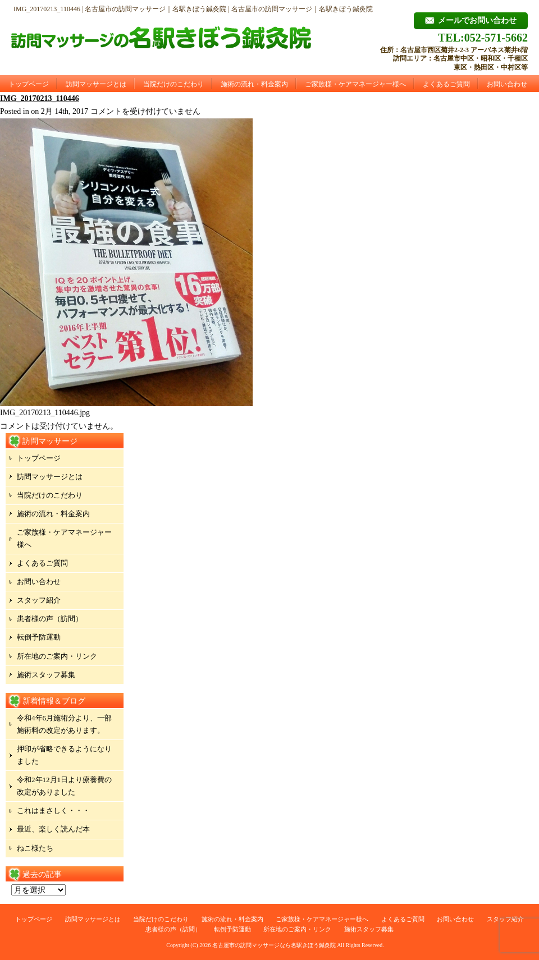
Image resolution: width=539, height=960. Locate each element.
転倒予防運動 (39, 637)
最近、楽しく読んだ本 (53, 829)
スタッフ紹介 (39, 600)
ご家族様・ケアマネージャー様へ (355, 84)
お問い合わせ (507, 84)
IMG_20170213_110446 (39, 98)
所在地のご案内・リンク (57, 656)
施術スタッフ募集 (46, 674)
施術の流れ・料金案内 (254, 84)
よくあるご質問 (446, 84)
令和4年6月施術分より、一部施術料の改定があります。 (64, 724)
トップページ (28, 84)
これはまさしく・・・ (53, 810)
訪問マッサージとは (96, 84)
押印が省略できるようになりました (64, 755)
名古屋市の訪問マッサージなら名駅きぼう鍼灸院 (274, 945)
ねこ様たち (35, 848)
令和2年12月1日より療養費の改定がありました (64, 785)
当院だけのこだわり (173, 84)
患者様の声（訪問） (50, 618)
